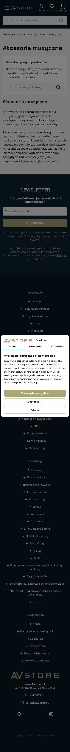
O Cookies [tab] (57, 346)
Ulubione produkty (37, 660)
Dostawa (36, 301)
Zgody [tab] (12, 346)
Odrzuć (35, 410)
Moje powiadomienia (37, 653)
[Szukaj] (35, 20)
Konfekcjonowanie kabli (37, 418)
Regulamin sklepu (37, 316)
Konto (37, 624)
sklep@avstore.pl (38, 702)
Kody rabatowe (36, 433)
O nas (36, 323)
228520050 (37, 695)
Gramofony (37, 543)
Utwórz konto (36, 646)
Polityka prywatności (37, 308)
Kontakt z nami (36, 440)
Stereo (37, 602)
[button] (41, 8)
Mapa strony (37, 448)
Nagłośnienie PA (37, 576)
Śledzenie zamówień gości (36, 631)
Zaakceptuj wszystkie (35, 393)
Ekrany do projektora (37, 528)
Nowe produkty (37, 477)
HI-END (37, 550)
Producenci (37, 514)
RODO (36, 426)
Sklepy (36, 506)
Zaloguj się (36, 638)
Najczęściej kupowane (37, 484)
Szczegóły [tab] (35, 346)
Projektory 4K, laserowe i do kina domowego (37, 583)
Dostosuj (35, 401)
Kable (36, 558)
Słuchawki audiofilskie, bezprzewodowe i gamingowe (37, 592)
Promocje (37, 470)
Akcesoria (37, 521)
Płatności (37, 330)
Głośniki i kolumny (36, 536)
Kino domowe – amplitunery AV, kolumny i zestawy (36, 567)
